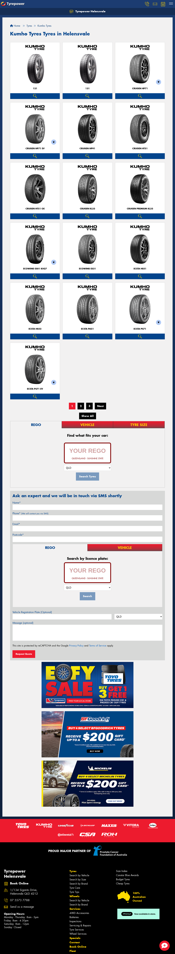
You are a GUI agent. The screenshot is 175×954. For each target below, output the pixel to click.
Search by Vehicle (79, 875)
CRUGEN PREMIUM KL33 (140, 208)
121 (35, 88)
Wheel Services (78, 933)
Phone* (30, 513)
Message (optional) (22, 623)
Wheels (74, 896)
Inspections (75, 921)
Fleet (73, 951)
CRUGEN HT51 (140, 148)
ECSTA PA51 (87, 329)
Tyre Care (75, 888)
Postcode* (18, 534)
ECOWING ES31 (87, 268)
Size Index (121, 871)
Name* (16, 502)
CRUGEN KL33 (87, 208)
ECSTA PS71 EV (35, 389)
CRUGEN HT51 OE (35, 208)
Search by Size (78, 879)
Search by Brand (79, 883)
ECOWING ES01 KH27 (35, 268)
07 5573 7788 (20, 900)
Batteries (74, 917)
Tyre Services (77, 929)
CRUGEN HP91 (87, 148)
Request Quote (24, 653)
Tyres (73, 871)
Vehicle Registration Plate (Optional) (32, 612)
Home (15, 25)
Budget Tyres (123, 879)
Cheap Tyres (122, 883)
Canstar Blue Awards (127, 875)
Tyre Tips (74, 892)
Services (75, 909)
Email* (16, 524)
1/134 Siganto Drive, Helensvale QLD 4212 (24, 892)
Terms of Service (97, 645)
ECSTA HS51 (140, 268)
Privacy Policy (76, 645)
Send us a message (22, 907)
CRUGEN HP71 (140, 88)
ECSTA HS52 (35, 329)
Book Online (78, 946)
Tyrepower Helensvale (87, 11)
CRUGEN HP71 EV (35, 148)
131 (87, 88)
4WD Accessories (79, 913)
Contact (75, 942)
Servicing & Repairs (80, 925)
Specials (75, 938)
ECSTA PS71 (140, 329)
